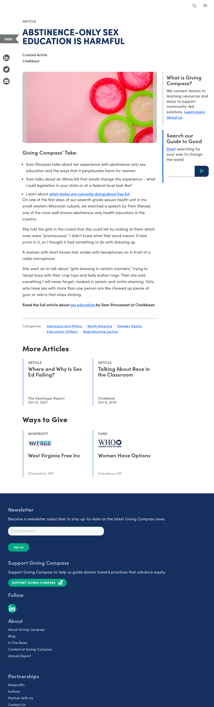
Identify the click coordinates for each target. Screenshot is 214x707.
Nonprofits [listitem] (16, 684)
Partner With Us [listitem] (20, 698)
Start (171, 149)
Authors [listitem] (14, 691)
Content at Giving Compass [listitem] (30, 649)
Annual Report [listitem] (19, 655)
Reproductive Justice (100, 331)
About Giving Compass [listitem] (26, 629)
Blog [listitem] (11, 636)
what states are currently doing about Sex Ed (89, 194)
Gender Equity (129, 325)
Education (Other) (62, 331)
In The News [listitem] (17, 642)
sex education (83, 304)
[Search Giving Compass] (194, 6)
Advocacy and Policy (64, 325)
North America (99, 325)
